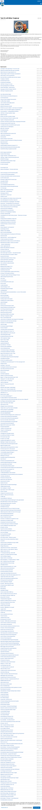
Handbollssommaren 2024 (5, 269)
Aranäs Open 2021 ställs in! (5, 481)
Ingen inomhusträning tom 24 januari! (6, 515)
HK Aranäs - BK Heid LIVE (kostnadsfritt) (7, 627)
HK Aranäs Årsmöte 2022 (4, 297)
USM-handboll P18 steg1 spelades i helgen (7, 160)
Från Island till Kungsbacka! (5, 505)
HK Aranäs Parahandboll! (4, 426)
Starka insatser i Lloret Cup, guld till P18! (7, 75)
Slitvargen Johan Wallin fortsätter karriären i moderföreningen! (11, 740)
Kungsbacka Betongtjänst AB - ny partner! (7, 440)
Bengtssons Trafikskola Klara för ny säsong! (8, 600)
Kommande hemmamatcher (5, 162)
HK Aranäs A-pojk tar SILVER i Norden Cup (7, 123)
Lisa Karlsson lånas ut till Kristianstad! (7, 329)
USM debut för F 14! (3, 392)
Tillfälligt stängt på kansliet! (5, 486)
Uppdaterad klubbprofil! (4, 343)
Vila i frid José (2, 372)
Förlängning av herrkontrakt (5, 603)
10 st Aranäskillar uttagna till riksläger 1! (7, 452)
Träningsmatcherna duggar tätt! (5, 598)
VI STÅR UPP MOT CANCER (5, 101)
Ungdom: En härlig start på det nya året (7, 119)
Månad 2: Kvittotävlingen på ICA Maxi (6, 189)
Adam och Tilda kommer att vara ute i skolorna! (8, 593)
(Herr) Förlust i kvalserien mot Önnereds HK (7, 220)
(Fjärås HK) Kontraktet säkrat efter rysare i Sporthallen (9, 70)
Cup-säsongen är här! (4, 167)
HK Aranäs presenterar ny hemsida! (6, 571)
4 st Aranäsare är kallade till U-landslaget (7, 351)
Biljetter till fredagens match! (5, 445)
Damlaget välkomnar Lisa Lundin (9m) (7, 210)
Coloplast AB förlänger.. (4, 694)
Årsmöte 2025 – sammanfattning (6, 191)
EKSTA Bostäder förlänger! (5, 704)
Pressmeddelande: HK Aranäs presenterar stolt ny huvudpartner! (11, 474)
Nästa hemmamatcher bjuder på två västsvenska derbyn (10, 147)
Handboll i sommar (3, 196)
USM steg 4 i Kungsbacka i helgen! (6, 315)
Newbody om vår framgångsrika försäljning (8, 211)
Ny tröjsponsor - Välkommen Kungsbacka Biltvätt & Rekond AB (11, 743)
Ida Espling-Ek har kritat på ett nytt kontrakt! (8, 522)
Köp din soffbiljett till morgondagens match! (8, 525)
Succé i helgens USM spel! (5, 728)
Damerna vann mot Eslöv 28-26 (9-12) (6, 750)
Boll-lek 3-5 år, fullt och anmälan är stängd (7, 116)
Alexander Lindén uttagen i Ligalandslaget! (7, 387)
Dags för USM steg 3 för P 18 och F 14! (7, 331)
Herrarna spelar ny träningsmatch (6, 624)
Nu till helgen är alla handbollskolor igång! (7, 401)
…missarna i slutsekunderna (5, 244)
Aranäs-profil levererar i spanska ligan (7, 259)
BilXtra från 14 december (4, 128)
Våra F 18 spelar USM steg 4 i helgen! (6, 735)
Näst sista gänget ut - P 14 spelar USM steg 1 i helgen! (9, 559)
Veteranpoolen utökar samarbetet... (6, 767)
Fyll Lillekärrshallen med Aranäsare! (6, 799)
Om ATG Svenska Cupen (4, 177)
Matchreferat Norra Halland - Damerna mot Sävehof (9, 242)
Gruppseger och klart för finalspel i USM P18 (8, 89)
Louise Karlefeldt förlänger (5, 711)
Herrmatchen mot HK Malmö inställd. (6, 520)
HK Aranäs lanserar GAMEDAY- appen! (7, 585)
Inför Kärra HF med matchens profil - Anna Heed (8, 736)
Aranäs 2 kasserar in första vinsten (6, 138)
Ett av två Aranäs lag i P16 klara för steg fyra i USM (9, 118)
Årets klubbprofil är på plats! (5, 689)
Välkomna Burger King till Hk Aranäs (6, 276)
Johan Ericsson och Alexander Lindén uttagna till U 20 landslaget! (11, 319)
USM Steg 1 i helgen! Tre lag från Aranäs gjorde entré (9, 157)
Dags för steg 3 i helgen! (4, 339)
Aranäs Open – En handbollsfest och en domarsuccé (9, 203)
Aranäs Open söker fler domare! (6, 312)
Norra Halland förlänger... (4, 697)
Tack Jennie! (2, 278)
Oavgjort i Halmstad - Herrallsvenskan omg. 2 (8, 155)
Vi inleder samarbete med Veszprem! (6, 239)
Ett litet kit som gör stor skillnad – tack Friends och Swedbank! (11, 107)
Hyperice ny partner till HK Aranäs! (6, 738)
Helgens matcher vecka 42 (5, 551)
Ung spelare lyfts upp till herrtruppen (6, 411)
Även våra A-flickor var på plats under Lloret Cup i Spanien (10, 77)
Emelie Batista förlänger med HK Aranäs (7, 764)
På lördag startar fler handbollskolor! (6, 580)
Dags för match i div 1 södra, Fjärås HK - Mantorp (9, 549)
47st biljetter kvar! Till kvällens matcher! (7, 433)
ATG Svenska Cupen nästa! (5, 436)
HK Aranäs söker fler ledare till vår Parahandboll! (8, 416)
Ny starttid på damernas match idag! (6, 336)
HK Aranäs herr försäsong (5, 660)
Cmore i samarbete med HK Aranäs (6, 614)
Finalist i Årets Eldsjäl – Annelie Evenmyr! (7, 87)
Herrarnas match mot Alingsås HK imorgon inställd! (9, 542)
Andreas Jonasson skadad (5, 605)
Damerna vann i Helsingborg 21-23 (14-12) (7, 762)
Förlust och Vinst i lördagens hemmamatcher (8, 99)
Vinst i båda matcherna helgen (5, 94)
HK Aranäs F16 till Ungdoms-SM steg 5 (7, 273)
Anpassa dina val (4, 807)
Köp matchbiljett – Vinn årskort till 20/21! (7, 719)
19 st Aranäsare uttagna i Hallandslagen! (7, 349)
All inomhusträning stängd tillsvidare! (6, 513)
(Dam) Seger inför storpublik (5, 251)
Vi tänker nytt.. (2, 612)
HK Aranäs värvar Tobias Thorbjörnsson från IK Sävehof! (10, 755)
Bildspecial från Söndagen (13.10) (6, 266)
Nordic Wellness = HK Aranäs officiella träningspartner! (10, 747)
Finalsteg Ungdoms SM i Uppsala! (6, 298)
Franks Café (2, 385)
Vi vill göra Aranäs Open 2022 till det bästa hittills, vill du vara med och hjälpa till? (14, 399)
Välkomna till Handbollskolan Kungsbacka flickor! (9, 578)
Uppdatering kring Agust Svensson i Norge (7, 257)
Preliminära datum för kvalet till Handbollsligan (8, 484)
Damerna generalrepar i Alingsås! (6, 581)
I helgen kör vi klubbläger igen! (5, 430)
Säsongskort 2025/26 (4, 181)
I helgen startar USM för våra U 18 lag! (7, 576)
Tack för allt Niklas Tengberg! (9, 18)
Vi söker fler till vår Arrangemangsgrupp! (7, 174)
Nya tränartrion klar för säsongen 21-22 (7, 469)
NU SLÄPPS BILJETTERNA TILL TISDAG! (7, 435)
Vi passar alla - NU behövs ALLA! (6, 699)
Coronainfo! (2, 540)
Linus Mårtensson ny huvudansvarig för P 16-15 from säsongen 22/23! (12, 361)
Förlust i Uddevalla (3, 131)
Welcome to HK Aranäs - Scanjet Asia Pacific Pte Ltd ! (9, 678)
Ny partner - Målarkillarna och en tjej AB (7, 607)
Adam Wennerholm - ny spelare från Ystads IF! (8, 753)
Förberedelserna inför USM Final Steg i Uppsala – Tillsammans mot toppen (13, 215)
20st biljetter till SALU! (4, 564)
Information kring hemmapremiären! (6, 569)
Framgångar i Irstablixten (4, 78)
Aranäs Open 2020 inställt (4, 702)
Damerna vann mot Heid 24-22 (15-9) (6, 629)
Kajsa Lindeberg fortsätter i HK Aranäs (7, 745)
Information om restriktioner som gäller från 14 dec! (9, 518)
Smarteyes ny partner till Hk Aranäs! (6, 731)
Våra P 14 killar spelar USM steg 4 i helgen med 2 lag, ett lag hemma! (12, 733)
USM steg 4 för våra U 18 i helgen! (6, 310)
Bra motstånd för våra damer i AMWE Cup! (7, 595)
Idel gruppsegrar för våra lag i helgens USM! (8, 794)
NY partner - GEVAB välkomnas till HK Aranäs (8, 620)
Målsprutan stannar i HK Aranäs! (6, 781)
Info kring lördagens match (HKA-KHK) (7, 631)
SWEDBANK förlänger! (4, 590)
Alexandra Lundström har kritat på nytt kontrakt (8, 707)
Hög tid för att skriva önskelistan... (6, 528)
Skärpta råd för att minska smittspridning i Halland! (9, 539)
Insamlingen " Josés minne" (5, 365)
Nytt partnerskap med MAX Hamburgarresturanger (9, 186)
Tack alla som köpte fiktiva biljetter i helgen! (8, 709)
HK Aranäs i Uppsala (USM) (5, 213)
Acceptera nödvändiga (27, 807)
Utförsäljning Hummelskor (5, 358)
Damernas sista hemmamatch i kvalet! (7, 305)
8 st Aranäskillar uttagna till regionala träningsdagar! (9, 356)
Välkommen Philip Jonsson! (5, 668)
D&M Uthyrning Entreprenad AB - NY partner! (8, 503)
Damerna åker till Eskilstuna (5, 786)
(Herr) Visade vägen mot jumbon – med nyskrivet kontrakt (10, 252)
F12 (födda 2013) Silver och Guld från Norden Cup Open (10, 124)
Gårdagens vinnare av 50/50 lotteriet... (7, 406)
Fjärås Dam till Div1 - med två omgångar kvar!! (8, 237)
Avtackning (2, 225)
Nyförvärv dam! (3, 303)
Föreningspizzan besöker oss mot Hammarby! (8, 782)
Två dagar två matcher (4, 143)
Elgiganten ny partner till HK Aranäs (6, 774)
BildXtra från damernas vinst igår (6, 106)
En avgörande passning (4, 695)
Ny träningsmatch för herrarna (5, 619)
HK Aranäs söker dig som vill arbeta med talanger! (9, 523)
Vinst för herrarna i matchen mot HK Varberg (8, 622)
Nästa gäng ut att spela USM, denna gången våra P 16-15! (10, 574)
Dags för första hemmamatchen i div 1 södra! (8, 566)
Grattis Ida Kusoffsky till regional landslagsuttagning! (9, 643)
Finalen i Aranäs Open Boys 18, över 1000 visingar (9, 206)
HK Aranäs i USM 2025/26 (4, 104)
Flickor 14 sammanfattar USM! (5, 317)
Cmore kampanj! (3, 280)
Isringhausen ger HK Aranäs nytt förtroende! (8, 677)
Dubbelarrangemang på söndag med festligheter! (9, 748)
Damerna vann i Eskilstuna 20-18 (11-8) (7, 784)
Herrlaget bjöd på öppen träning (6, 268)
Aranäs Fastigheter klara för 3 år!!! (6, 453)
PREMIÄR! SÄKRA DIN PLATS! (5, 680)
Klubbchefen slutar (3, 264)
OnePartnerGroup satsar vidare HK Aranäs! (7, 661)
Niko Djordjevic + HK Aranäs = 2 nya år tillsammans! (9, 798)
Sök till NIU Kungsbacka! (4, 373)
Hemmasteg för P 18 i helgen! (5, 776)
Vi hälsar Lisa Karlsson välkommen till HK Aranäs (8, 673)
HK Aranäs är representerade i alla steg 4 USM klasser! (9, 769)
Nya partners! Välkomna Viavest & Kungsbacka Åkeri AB (10, 644)
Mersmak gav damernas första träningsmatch (8, 634)
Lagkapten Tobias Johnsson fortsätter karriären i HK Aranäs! (11, 757)
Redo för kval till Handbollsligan (6, 232)
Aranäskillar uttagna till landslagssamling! (7, 457)
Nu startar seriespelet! (4, 164)
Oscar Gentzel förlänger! (4, 714)
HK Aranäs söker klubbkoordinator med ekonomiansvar (10, 176)
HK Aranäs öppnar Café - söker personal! (7, 448)
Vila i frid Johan (3, 283)
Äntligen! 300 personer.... (4, 545)
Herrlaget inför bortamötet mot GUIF (6, 493)
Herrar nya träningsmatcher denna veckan (7, 602)
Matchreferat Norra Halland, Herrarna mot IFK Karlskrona (10, 240)
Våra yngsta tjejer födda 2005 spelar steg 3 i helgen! (9, 777)
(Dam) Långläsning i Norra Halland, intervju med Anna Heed (10, 198)
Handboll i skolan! (3, 363)
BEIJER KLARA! (3, 586)
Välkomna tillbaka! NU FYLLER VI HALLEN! (7, 332)
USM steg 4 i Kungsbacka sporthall (6, 90)
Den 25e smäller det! (4, 431)
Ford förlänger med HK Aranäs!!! (6, 770)
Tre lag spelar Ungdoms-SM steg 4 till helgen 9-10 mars (10, 274)
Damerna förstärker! (3, 327)
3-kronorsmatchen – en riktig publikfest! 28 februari (9, 111)
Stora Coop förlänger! (4, 532)
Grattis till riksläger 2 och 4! (5, 286)
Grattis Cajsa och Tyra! (4, 404)
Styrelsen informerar (3, 482)
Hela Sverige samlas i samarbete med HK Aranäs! (9, 632)
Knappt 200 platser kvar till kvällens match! (7, 307)
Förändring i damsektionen (5, 476)
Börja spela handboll (4, 182)
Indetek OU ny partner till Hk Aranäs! (6, 375)
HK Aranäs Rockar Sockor (5, 80)
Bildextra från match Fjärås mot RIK (6, 261)
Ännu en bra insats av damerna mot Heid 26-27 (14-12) (9, 626)
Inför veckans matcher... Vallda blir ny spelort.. (8, 537)
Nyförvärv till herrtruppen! (4, 370)
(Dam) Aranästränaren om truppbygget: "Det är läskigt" (10, 201)
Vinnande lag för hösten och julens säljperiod (8, 765)
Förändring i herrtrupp (4, 341)
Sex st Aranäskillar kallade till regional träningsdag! (9, 639)
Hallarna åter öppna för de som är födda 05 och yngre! (9, 508)
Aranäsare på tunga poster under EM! (6, 796)
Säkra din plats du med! (4, 682)
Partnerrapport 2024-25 (4, 193)
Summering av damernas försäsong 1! (7, 653)
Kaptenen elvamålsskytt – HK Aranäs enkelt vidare (9, 169)
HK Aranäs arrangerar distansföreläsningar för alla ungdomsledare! (12, 499)
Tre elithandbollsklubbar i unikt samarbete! (7, 472)
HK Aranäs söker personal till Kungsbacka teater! (9, 443)
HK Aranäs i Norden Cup (4, 249)
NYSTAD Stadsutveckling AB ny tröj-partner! (8, 656)
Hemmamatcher (3, 136)
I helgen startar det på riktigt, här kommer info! (8, 573)
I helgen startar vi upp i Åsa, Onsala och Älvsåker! (9, 407)
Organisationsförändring (4, 651)
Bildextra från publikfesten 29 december (7, 247)
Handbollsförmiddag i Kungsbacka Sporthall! (8, 148)
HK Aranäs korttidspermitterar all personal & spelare (9, 701)
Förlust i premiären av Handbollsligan (6, 409)
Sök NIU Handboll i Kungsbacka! (6, 544)
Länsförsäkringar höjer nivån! (5, 665)
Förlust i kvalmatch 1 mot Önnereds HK (7, 227)
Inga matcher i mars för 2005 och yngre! (7, 489)
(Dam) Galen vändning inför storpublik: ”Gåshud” (8, 254)
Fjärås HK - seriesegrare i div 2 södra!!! (7, 726)
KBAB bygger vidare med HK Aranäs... (7, 675)
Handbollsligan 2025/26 (4, 228)
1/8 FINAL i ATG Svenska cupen (5, 428)
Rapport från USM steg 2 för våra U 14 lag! (7, 353)
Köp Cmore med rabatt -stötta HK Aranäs (7, 419)
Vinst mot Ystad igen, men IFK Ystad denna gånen (9, 172)
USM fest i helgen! (3, 324)
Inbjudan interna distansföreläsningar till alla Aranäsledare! (10, 510)
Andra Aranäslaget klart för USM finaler (7, 85)
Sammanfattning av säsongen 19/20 (6, 716)
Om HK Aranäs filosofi (4, 97)
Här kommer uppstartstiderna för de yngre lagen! (8, 421)
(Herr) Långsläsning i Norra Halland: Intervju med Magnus (10, 205)
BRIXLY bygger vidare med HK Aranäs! (7, 646)
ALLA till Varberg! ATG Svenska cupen (7, 281)
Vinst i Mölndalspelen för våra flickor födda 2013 (8, 199)
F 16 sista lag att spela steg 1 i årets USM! (7, 552)
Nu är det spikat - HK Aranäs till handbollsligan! (8, 706)
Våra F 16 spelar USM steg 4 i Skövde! (7, 724)
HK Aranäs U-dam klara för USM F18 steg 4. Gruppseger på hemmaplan (12, 121)
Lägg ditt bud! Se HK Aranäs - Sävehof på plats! (8, 547)
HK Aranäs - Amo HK (4, 723)
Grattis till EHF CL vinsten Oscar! (5, 194)
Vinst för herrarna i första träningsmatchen (7, 636)
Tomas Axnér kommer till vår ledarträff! (7, 423)
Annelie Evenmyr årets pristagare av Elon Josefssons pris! (10, 414)
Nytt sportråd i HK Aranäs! (4, 597)
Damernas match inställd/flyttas (6, 346)
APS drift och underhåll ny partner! (6, 360)
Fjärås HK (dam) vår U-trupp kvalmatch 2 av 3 (8, 72)
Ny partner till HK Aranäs (4, 256)
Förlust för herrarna (3, 615)
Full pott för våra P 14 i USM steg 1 (6, 380)
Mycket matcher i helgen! (4, 394)
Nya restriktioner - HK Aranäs (5, 344)
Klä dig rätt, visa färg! (4, 527)
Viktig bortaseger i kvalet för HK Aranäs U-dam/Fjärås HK (10, 73)
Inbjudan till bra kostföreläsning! (6, 610)
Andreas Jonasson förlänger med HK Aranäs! (8, 791)
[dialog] (21, 805)
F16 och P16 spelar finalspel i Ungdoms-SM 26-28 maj (9, 271)
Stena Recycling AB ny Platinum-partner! (7, 465)
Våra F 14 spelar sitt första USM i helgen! (7, 561)
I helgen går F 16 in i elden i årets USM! (7, 378)
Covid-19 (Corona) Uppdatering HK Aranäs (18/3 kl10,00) (10, 721)
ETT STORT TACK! (3, 293)
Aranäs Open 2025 (3, 235)
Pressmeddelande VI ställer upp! (6, 498)
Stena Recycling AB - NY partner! (6, 649)
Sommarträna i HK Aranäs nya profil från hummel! (9, 450)
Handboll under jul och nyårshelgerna (6, 126)
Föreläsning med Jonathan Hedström (6, 300)
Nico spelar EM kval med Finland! (6, 464)
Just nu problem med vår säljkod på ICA (7, 102)
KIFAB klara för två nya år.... (5, 455)
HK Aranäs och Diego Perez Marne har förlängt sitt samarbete (11, 140)
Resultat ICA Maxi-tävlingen (5, 153)
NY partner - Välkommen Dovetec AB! (6, 583)
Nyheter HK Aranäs (3, 114)
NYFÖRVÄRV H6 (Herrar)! (4, 506)
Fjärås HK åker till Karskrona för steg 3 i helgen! (8, 772)
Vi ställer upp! (2, 496)
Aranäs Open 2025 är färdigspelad (6, 208)
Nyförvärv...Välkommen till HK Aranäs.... (7, 494)
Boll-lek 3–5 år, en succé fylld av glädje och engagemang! (10, 109)
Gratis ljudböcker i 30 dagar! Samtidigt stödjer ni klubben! (10, 690)
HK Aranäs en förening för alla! (5, 477)
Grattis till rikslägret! (3, 302)
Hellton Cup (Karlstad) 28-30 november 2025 (8, 133)
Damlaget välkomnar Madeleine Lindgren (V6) (8, 218)
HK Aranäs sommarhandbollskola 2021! (7, 460)
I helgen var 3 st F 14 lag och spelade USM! (7, 389)
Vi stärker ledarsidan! (4, 285)
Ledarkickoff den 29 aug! (4, 617)
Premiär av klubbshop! (4, 692)
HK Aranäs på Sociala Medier (5, 82)
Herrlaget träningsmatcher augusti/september (8, 648)
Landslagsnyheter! (3, 290)
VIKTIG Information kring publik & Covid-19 (7, 530)
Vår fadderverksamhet (4, 130)
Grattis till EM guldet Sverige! (5, 334)
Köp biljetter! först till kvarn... (5, 535)
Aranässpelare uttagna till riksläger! (6, 288)
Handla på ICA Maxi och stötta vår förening (7, 223)
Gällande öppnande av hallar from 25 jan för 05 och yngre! (10, 511)
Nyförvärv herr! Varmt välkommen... (6, 479)
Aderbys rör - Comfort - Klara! (5, 663)
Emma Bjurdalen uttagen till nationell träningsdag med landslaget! (11, 752)
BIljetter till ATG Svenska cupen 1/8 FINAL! (7, 424)
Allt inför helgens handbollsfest (5, 152)
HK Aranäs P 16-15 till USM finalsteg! (6, 322)
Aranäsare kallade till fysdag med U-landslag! (8, 462)
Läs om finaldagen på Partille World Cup (7, 184)
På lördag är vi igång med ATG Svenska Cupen (8, 179)
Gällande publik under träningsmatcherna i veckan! (9, 447)
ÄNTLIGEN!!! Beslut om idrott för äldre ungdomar (8, 501)
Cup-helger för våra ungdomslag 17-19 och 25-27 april (9, 68)
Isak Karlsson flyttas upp (4, 672)
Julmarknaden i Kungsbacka (5, 135)
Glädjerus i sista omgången (5, 230)
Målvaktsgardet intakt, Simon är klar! (6, 789)
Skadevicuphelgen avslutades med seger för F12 (9, 145)
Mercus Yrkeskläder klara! (4, 685)
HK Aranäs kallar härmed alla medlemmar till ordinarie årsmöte (11, 467)
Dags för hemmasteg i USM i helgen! (6, 402)
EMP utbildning (3, 588)
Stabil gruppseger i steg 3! (5, 779)
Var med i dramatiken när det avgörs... (7, 718)
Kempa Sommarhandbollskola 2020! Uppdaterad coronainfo (11, 687)
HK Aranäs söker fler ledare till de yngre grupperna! (9, 418)
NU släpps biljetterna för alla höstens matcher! (8, 397)
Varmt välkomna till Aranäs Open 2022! (7, 368)
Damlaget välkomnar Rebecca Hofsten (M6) (8, 222)
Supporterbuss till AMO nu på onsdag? (7, 314)
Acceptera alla (36, 807)
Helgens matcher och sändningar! (6, 557)
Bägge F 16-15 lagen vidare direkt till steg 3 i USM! (9, 377)
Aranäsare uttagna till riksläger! (5, 760)
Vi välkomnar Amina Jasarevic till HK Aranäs (8, 670)
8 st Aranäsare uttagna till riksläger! (6, 326)
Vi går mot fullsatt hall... (4, 382)
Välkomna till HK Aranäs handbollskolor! (7, 568)
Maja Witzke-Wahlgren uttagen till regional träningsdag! (10, 641)
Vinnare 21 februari (3, 491)
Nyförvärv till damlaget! (4, 295)
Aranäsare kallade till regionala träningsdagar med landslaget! (11, 390)
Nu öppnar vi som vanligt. (4, 438)
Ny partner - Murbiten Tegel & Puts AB (6, 658)
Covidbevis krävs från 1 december (6, 355)
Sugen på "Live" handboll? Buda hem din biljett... (8, 554)
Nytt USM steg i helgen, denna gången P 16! (8, 793)
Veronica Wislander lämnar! (5, 348)
